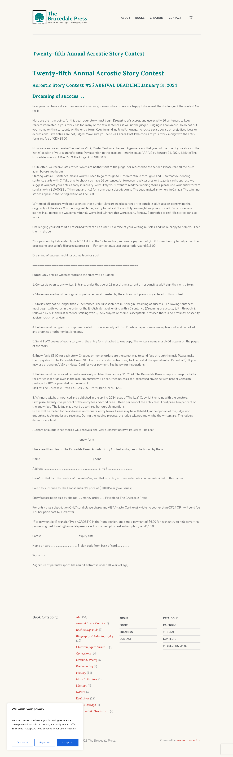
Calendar (169, 625)
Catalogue (170, 618)
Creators (126, 632)
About (124, 618)
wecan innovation (188, 740)
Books (124, 625)
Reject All (44, 742)
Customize (22, 742)
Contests (169, 639)
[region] (45, 726)
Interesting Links (175, 646)
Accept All (67, 742)
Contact (125, 639)
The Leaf (168, 632)
